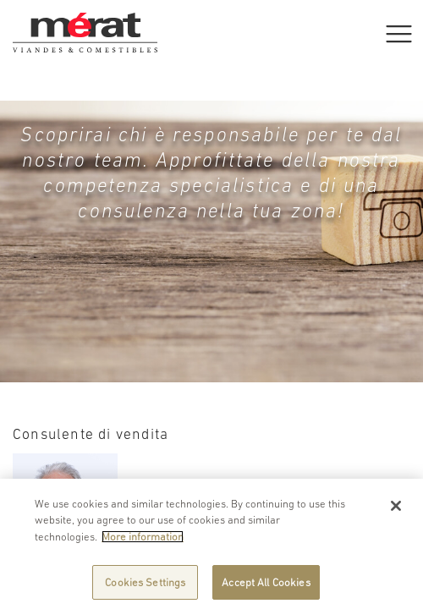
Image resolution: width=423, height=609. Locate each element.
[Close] (396, 510)
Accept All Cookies (266, 586)
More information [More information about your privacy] (143, 541)
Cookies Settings (145, 586)
